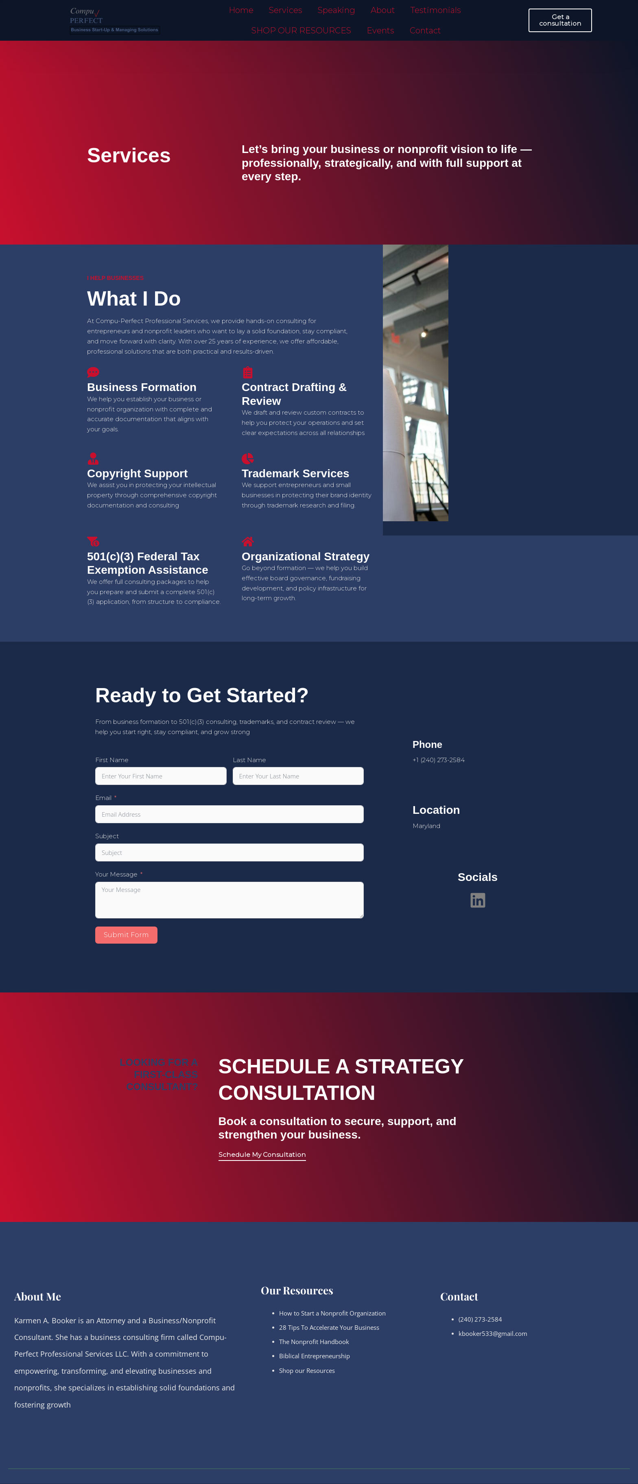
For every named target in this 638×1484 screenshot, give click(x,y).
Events (380, 30)
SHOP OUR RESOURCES (301, 30)
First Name (112, 760)
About (383, 10)
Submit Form (126, 935)
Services (285, 10)
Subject (107, 836)
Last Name (249, 760)
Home (241, 10)
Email (103, 798)
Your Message (116, 874)
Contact (425, 30)
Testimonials (436, 10)
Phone (430, 744)
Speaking (336, 10)
